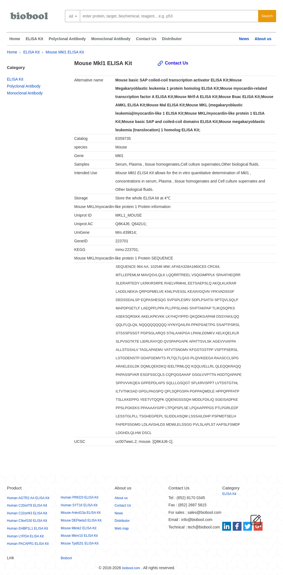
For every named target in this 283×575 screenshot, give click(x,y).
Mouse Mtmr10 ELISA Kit (79, 536)
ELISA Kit (34, 39)
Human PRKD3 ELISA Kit (79, 497)
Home (14, 39)
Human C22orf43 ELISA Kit (27, 513)
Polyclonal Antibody (67, 39)
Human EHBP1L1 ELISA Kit (27, 528)
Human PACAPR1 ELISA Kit (28, 544)
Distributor (172, 39)
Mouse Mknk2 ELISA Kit (78, 528)
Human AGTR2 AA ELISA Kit (28, 498)
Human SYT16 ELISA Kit (79, 505)
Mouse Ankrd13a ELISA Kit (81, 513)
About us (263, 39)
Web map (122, 528)
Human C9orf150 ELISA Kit (27, 521)
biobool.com (131, 568)
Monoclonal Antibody (110, 39)
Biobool (66, 558)
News (244, 39)
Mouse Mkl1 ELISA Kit (65, 52)
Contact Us (146, 39)
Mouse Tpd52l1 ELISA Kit (80, 543)
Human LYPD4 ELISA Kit (25, 536)
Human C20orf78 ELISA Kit (27, 505)
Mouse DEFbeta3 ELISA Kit (81, 520)
